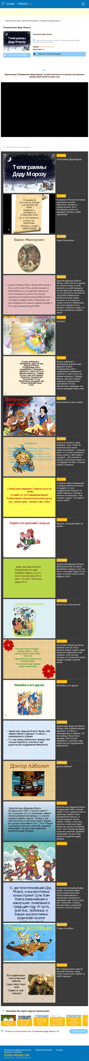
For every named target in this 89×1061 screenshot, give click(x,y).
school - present (19, 4)
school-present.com (16, 1055)
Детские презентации (47, 47)
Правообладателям (43, 1050)
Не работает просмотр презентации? (17, 147)
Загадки (59, 1050)
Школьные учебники (12, 1052)
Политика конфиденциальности (17, 1050)
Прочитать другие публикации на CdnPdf (44, 136)
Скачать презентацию (47, 54)
